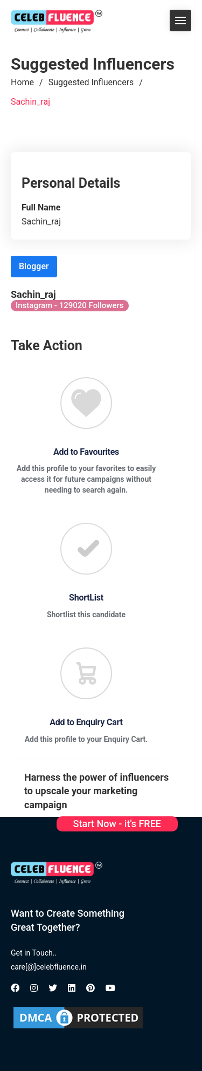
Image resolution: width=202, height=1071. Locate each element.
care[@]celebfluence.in (49, 967)
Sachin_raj (30, 102)
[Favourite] (86, 403)
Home (22, 82)
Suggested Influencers (91, 82)
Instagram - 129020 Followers (70, 305)
